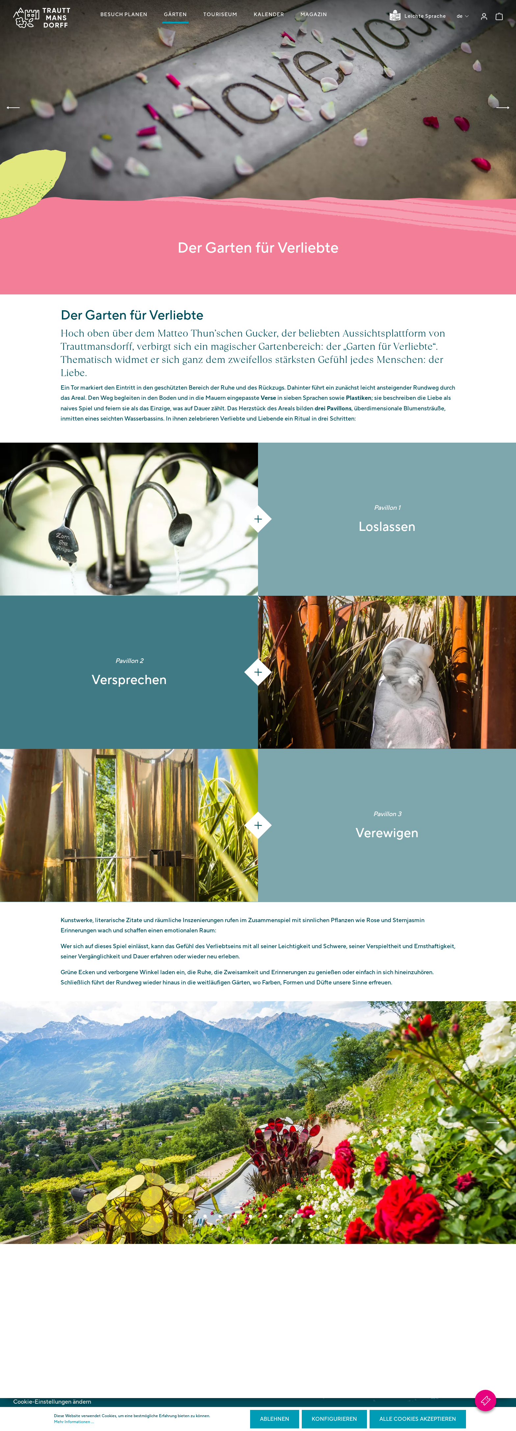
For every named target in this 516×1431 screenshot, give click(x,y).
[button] (13, 107)
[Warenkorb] (499, 16)
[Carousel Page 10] (326, 1217)
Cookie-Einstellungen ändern (52, 1402)
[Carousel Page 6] (265, 1217)
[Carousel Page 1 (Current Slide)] (190, 1217)
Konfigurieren (334, 1419)
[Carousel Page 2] (205, 1217)
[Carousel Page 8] (295, 1217)
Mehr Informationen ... (74, 1421)
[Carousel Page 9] (311, 1217)
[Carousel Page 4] (235, 1217)
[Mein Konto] (484, 16)
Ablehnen (274, 1419)
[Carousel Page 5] (250, 1217)
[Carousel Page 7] (280, 1217)
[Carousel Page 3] (220, 1217)
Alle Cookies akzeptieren (417, 1419)
